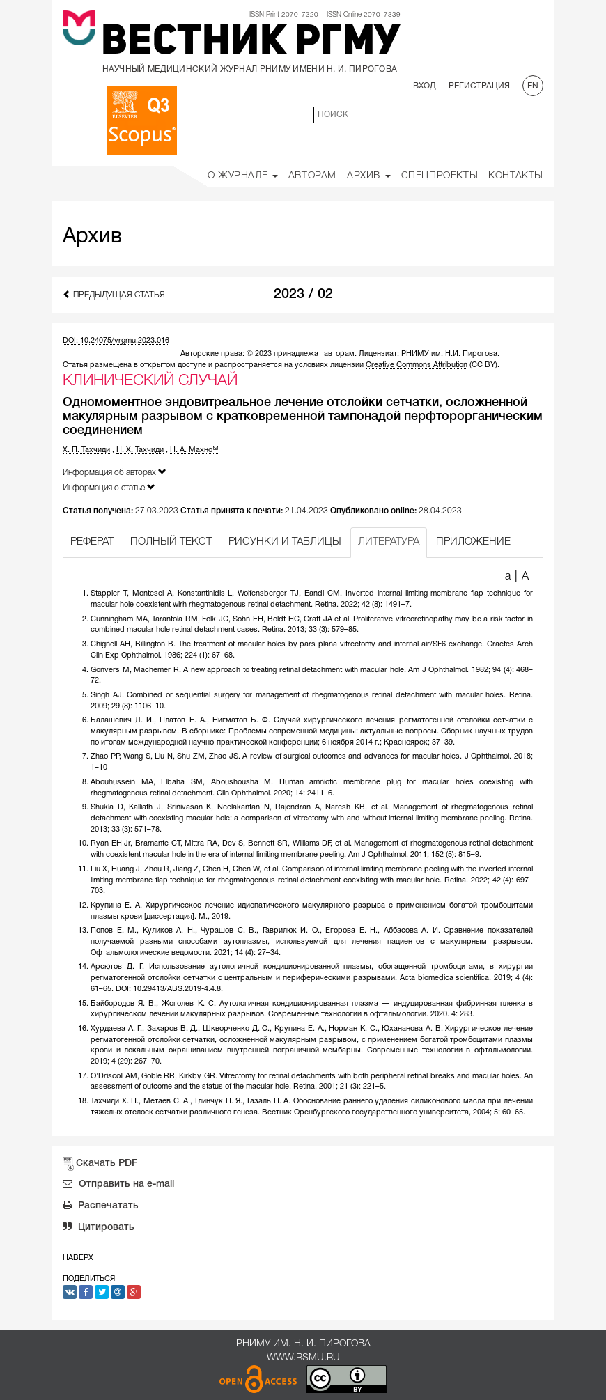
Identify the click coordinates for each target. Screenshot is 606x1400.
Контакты (515, 175)
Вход (424, 86)
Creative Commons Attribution (416, 364)
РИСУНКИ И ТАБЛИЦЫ (284, 542)
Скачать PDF (106, 1163)
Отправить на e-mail (118, 1185)
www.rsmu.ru (303, 1357)
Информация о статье (109, 487)
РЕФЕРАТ (92, 542)
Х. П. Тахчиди (86, 449)
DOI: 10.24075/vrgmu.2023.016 (116, 340)
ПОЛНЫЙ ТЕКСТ (171, 542)
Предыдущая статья (114, 294)
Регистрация (479, 86)
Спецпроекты (440, 175)
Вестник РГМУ (251, 43)
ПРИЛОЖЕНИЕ (473, 542)
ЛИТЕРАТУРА (388, 542)
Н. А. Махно (194, 449)
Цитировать (98, 1229)
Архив (369, 175)
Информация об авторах (114, 471)
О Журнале (243, 175)
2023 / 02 (303, 294)
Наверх (78, 1257)
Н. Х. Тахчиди (140, 449)
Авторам (312, 175)
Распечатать (101, 1207)
